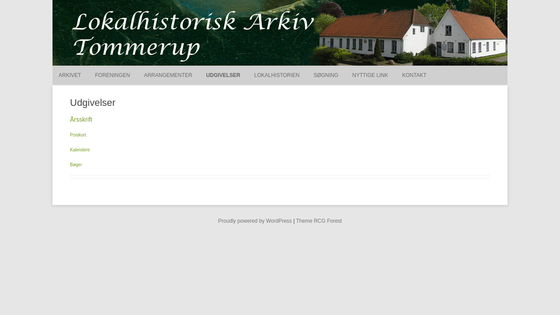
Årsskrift (81, 119)
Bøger (76, 164)
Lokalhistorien (277, 75)
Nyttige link (370, 75)
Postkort (78, 135)
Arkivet (70, 75)
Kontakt (414, 75)
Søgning (326, 75)
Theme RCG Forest (319, 221)
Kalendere (80, 149)
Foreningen (112, 75)
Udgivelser (223, 75)
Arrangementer (168, 75)
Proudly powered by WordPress (255, 221)
